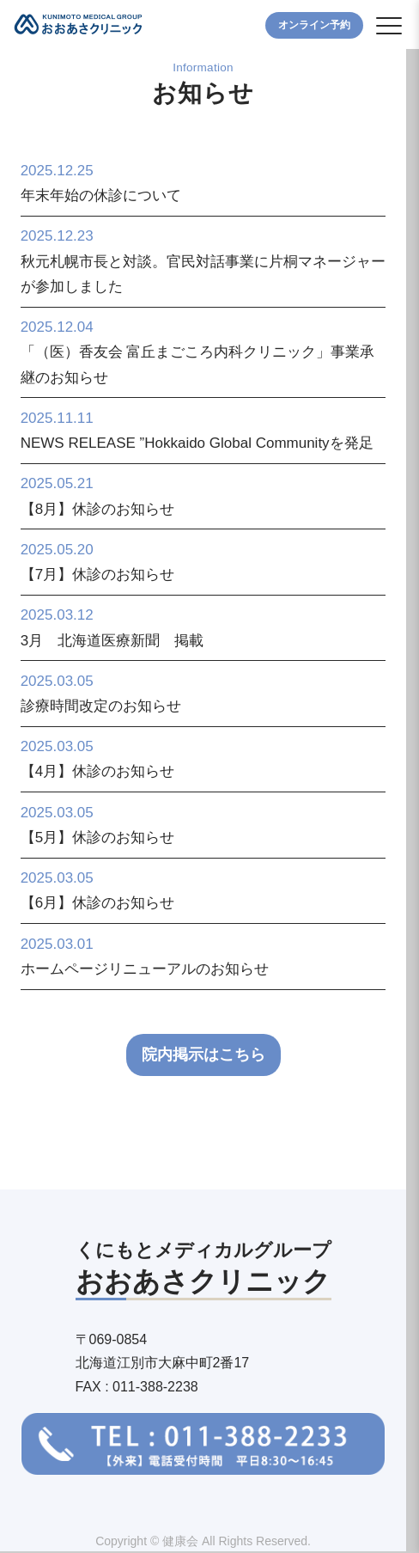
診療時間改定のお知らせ (101, 706)
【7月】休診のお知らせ (97, 574)
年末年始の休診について (101, 195)
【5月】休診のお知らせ (97, 837)
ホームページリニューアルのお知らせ (145, 969)
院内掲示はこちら (203, 1054)
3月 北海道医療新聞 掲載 (112, 641)
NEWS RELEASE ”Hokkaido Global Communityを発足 (197, 443)
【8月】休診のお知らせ (97, 509)
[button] (389, 25)
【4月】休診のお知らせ (97, 771)
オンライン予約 (314, 25)
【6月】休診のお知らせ (97, 903)
